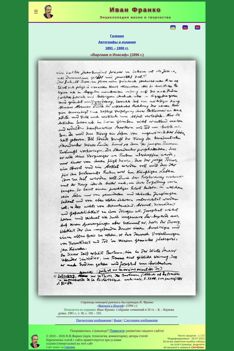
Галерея (117, 36)
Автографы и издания (117, 42)
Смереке (69, 347)
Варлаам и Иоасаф (111, 305)
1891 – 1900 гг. (117, 48)
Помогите (117, 331)
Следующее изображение (141, 320)
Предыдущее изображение (93, 320)
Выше (118, 320)
